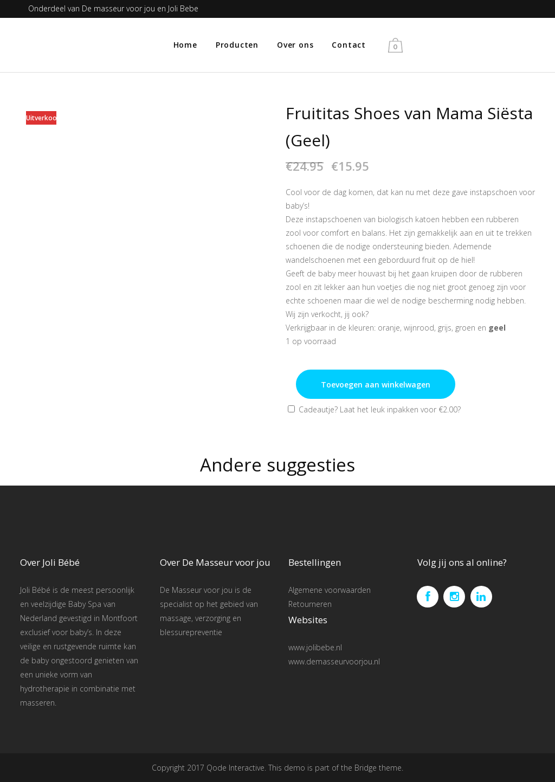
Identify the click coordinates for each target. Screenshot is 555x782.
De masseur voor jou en (125, 8)
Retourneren (310, 604)
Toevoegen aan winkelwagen (375, 384)
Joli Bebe (183, 8)
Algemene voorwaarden (329, 590)
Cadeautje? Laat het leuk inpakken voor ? (374, 409)
